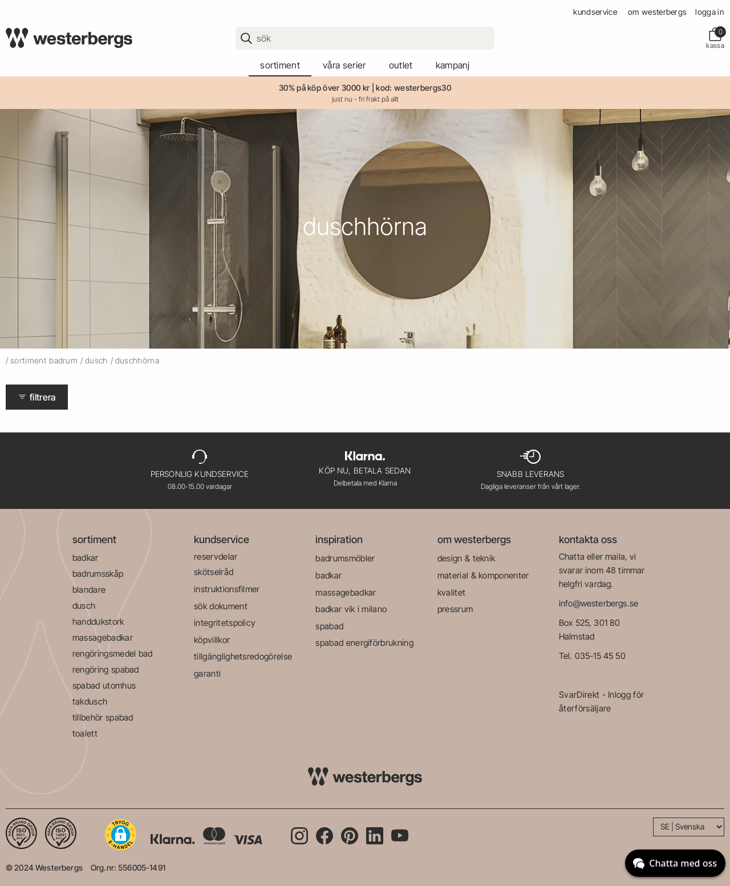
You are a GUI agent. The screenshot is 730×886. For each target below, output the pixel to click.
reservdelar (216, 556)
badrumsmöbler (345, 558)
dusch (96, 360)
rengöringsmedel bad (112, 653)
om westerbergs (657, 12)
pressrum (455, 609)
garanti (207, 673)
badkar (85, 557)
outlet (401, 65)
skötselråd (213, 572)
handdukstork (98, 621)
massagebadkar (102, 637)
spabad (329, 626)
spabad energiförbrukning (364, 642)
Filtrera (37, 397)
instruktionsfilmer (227, 589)
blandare (89, 589)
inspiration (339, 539)
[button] (120, 835)
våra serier (344, 65)
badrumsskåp (98, 573)
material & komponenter (483, 575)
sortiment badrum (44, 360)
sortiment (280, 65)
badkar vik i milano (351, 609)
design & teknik (466, 558)
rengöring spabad (105, 669)
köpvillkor (212, 639)
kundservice (595, 12)
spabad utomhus (104, 685)
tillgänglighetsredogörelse (243, 656)
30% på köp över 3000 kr (324, 87)
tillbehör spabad (102, 717)
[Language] (688, 827)
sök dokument (221, 606)
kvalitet (451, 592)
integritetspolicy (225, 622)
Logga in (709, 12)
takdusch (90, 701)
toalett (85, 733)
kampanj (453, 65)
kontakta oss (588, 539)
